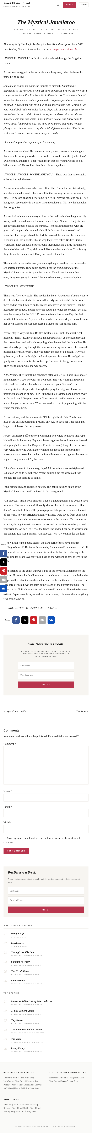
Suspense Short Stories (58, 1078)
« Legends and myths (15, 711)
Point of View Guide (20, 1085)
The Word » (82, 711)
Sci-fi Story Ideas (29, 1111)
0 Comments (66, 33)
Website (8, 822)
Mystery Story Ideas (28, 1104)
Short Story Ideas (11, 1104)
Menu (84, 5)
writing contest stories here (65, 49)
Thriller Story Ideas (31, 1108)
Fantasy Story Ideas (12, 1111)
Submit (70, 5)
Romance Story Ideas (13, 1108)
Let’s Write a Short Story (14, 1081)
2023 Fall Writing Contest (38, 33)
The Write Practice (11, 1078)
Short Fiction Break (17, 3)
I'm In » (46, 685)
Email (8, 806)
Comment (10, 743)
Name (8, 791)
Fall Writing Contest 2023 (61, 30)
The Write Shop (27, 1078)
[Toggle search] (58, 5)
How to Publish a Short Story (26, 1088)
